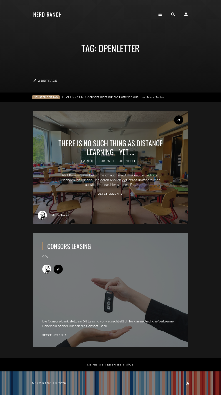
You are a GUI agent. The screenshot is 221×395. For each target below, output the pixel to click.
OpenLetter (129, 161)
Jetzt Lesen (110, 193)
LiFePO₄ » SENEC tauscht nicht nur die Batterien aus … (113, 97)
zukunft (106, 161)
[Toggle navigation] (160, 14)
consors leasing (69, 246)
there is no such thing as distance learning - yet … (110, 147)
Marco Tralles (53, 215)
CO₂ (45, 256)
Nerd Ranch (47, 14)
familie (87, 161)
